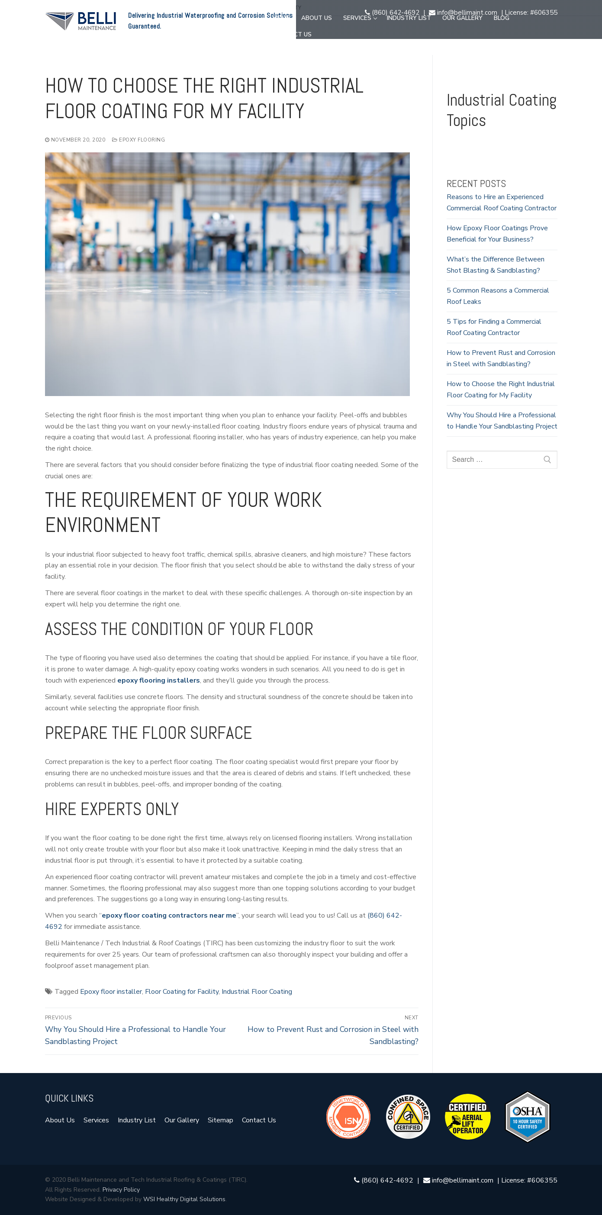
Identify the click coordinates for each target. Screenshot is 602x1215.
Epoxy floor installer (111, 991)
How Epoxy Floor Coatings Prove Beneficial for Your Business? (497, 233)
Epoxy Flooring (138, 139)
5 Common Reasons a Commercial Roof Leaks (498, 296)
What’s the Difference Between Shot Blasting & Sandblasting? (495, 265)
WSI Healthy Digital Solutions (184, 1199)
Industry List (137, 1120)
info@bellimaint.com (464, 12)
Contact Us (259, 1120)
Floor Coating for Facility (182, 991)
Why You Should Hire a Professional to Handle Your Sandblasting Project (502, 420)
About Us (60, 1120)
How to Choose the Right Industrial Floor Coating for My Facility (501, 389)
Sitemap (220, 1120)
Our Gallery (181, 1120)
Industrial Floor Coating (257, 991)
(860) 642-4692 (392, 12)
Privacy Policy (121, 1190)
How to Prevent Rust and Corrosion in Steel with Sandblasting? (501, 358)
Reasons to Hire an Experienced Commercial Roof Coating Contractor (502, 202)
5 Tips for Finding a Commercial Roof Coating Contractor (494, 327)
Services (96, 1120)
